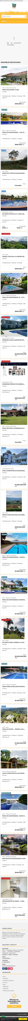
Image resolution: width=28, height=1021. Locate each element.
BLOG (4, 984)
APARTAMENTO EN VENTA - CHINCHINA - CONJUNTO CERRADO (14, 901)
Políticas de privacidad (8, 990)
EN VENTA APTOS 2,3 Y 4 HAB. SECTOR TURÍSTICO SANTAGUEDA (14, 214)
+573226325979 (6, 962)
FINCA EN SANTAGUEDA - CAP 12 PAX (14, 132)
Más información (7, 1019)
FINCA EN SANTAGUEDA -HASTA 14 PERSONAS (14, 816)
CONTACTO (5, 988)
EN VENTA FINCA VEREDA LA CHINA (14, 642)
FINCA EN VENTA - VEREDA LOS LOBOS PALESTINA (14, 729)
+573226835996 (6, 958)
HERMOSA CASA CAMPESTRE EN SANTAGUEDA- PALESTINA (14, 340)
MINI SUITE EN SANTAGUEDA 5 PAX (14, 858)
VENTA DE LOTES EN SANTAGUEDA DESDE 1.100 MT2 (14, 173)
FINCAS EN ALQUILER (8, 980)
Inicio (4, 976)
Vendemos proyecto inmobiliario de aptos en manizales (14, 384)
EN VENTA (5, 978)
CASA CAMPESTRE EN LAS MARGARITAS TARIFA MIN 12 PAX (14, 773)
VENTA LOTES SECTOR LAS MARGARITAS (14, 515)
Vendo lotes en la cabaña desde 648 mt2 (14, 256)
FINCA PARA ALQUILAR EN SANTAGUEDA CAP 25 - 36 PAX (14, 686)
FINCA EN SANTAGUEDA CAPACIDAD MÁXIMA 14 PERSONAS (14, 600)
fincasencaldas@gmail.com (8, 965)
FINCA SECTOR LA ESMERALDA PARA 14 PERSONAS (14, 428)
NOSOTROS (5, 986)
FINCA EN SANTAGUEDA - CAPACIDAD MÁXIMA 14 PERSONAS (14, 557)
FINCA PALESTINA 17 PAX (10, 90)
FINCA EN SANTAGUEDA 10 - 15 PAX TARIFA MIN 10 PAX (14, 297)
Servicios (5, 982)
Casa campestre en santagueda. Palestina (14, 471)
